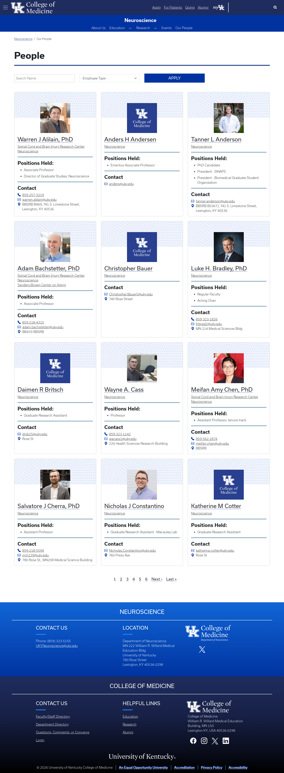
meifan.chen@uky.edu (210, 443)
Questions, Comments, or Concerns (62, 732)
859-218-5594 (33, 550)
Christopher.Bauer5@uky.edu (128, 294)
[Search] (276, 7)
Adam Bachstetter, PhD (49, 268)
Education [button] (117, 28)
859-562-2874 (206, 439)
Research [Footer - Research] (129, 724)
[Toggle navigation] (5, 7)
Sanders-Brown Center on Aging (42, 285)
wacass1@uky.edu (120, 439)
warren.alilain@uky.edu (37, 199)
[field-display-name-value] (44, 78)
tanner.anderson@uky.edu (213, 201)
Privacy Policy (211, 767)
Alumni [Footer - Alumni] (128, 732)
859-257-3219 (33, 195)
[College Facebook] (193, 742)
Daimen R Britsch (40, 389)
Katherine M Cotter (216, 506)
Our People (184, 28)
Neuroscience (23, 39)
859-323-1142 (120, 434)
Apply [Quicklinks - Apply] (196, 7)
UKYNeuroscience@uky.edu (57, 646)
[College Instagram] (204, 742)
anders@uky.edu (119, 184)
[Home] (33, 7)
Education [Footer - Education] (130, 716)
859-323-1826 (207, 319)
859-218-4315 (33, 322)
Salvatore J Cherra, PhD (49, 506)
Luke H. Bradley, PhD (219, 268)
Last (170, 579)
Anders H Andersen (130, 139)
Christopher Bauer (128, 268)
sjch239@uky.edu (33, 555)
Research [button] (143, 28)
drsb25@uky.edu (32, 434)
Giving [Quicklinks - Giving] (229, 7)
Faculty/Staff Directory (53, 716)
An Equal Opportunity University (143, 767)
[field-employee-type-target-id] (109, 78)
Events (167, 28)
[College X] (215, 741)
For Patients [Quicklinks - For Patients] (213, 7)
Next (155, 579)
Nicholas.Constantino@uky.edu (130, 550)
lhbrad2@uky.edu (206, 324)
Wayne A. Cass (124, 389)
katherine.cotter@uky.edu (212, 550)
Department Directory (52, 724)
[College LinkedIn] (226, 742)
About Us (99, 28)
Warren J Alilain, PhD (45, 139)
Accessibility (238, 767)
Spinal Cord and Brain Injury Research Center (51, 146)
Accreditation (184, 767)
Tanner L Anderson (216, 139)
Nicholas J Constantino (134, 506)
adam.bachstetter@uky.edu (40, 327)
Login (40, 740)
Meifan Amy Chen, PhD (222, 389)
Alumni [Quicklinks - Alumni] (243, 7)
